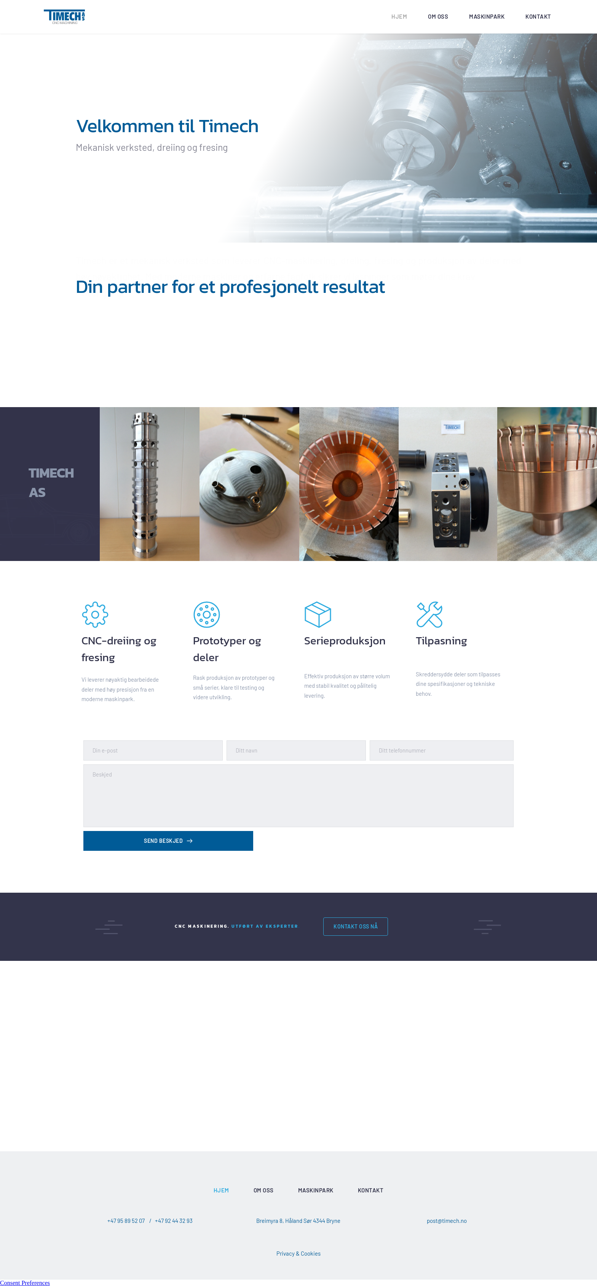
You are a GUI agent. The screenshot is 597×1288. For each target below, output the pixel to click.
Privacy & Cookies (298, 1254)
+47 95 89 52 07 (126, 1222)
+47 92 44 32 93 (174, 1222)
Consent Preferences (25, 1284)
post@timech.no (447, 1222)
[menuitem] (399, 17)
